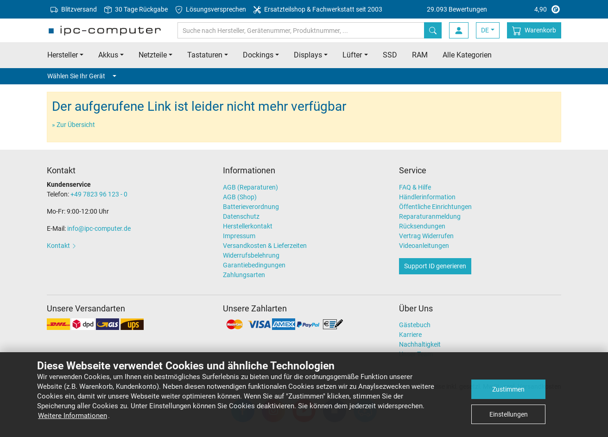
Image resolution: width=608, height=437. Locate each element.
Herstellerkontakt (247, 226)
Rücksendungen (422, 226)
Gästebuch (415, 325)
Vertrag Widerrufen (426, 236)
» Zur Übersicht (73, 124)
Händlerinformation (427, 197)
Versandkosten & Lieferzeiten (265, 245)
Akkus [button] (108, 55)
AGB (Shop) (240, 197)
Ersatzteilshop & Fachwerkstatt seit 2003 (317, 9)
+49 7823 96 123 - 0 (98, 194)
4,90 (494, 9)
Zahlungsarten (244, 275)
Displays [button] (308, 55)
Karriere (410, 334)
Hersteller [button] (62, 55)
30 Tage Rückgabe (136, 9)
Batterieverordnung (251, 206)
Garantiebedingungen (254, 265)
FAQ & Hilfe (415, 187)
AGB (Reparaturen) (250, 187)
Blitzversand (74, 9)
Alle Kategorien (467, 55)
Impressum (239, 236)
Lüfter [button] (352, 55)
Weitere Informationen (72, 416)
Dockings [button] (258, 55)
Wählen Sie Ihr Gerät (81, 76)
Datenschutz (241, 216)
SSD (390, 55)
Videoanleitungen (424, 245)
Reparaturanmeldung (430, 216)
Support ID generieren (435, 266)
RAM (420, 55)
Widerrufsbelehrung (251, 255)
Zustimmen (508, 389)
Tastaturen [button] (204, 55)
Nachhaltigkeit (420, 344)
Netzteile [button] (153, 55)
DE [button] (485, 30)
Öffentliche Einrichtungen (435, 206)
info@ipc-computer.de (99, 228)
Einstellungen (508, 414)
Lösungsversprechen (210, 9)
